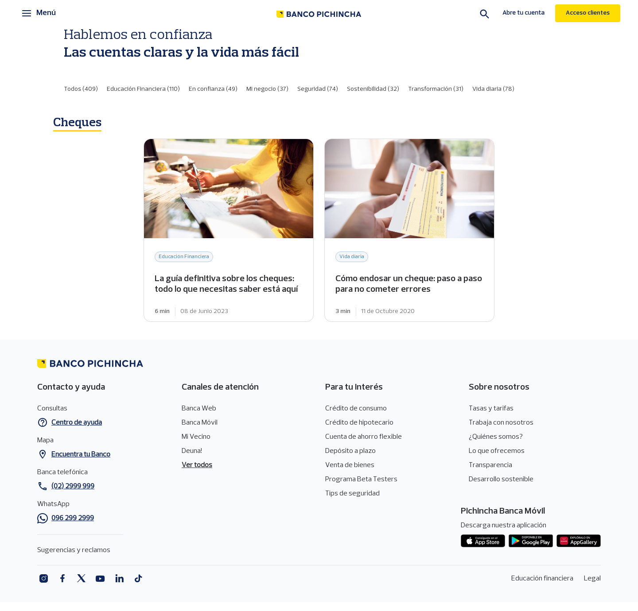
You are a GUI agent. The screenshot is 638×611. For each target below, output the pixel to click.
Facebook (62, 578)
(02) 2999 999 (72, 486)
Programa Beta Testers (361, 479)
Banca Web (199, 408)
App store (483, 541)
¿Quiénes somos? (496, 437)
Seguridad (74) (317, 89)
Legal (592, 578)
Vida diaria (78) (493, 89)
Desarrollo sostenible (501, 479)
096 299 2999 (72, 518)
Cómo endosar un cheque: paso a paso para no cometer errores (409, 230)
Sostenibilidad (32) (373, 89)
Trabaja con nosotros (501, 422)
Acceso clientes (588, 13)
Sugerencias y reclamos (73, 550)
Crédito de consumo (356, 408)
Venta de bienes (349, 465)
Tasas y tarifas (491, 408)
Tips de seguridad (352, 493)
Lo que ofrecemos (497, 451)
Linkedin (119, 578)
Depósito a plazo (350, 451)
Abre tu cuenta (523, 13)
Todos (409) (81, 89)
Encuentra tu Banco (80, 454)
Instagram (43, 578)
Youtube (100, 578)
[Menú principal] (39, 13)
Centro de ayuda (76, 422)
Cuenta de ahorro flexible (363, 437)
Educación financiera (542, 578)
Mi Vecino (196, 437)
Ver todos (197, 465)
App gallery (578, 541)
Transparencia (490, 465)
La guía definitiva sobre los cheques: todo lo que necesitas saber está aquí (228, 230)
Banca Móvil (200, 422)
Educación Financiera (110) (143, 89)
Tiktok (138, 578)
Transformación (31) (435, 89)
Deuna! (192, 451)
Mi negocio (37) (267, 89)
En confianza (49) (213, 89)
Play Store (531, 541)
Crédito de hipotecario (359, 422)
